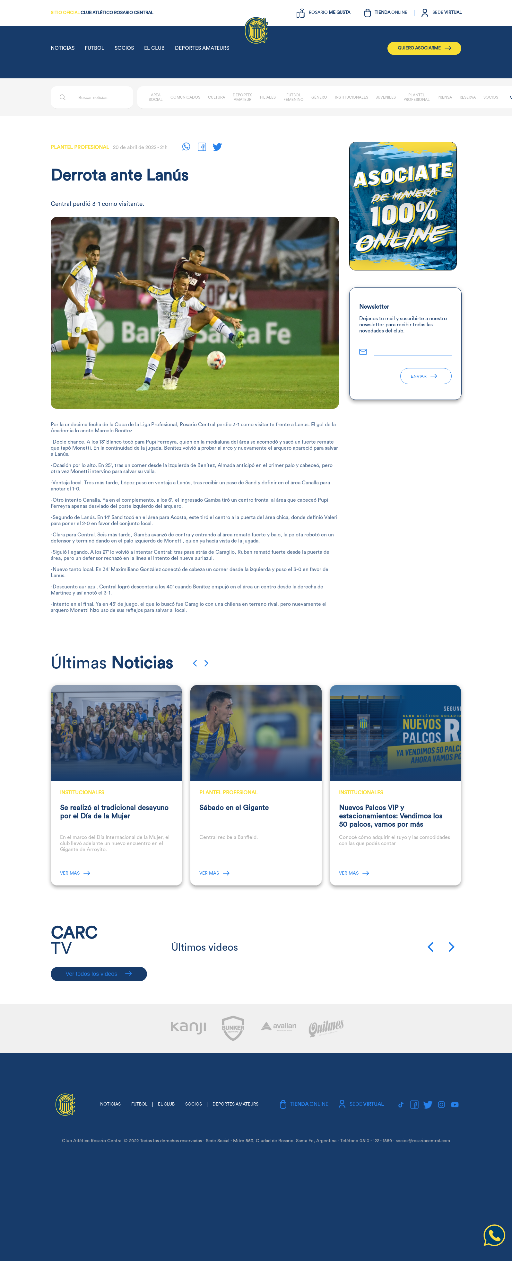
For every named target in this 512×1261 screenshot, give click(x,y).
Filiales (268, 97)
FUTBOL (94, 48)
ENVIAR (424, 376)
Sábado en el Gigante (234, 807)
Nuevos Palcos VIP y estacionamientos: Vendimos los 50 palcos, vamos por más (390, 816)
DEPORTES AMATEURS (202, 48)
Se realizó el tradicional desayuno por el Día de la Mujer (114, 812)
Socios (490, 97)
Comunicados (185, 97)
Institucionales (351, 97)
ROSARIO (329, 12)
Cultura (216, 97)
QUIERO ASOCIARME (424, 48)
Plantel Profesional (80, 147)
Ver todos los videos (98, 974)
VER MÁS (75, 873)
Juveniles (386, 97)
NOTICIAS (62, 48)
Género (319, 97)
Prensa (445, 97)
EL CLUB (154, 48)
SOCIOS (124, 48)
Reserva (468, 97)
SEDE (447, 12)
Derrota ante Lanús (119, 176)
